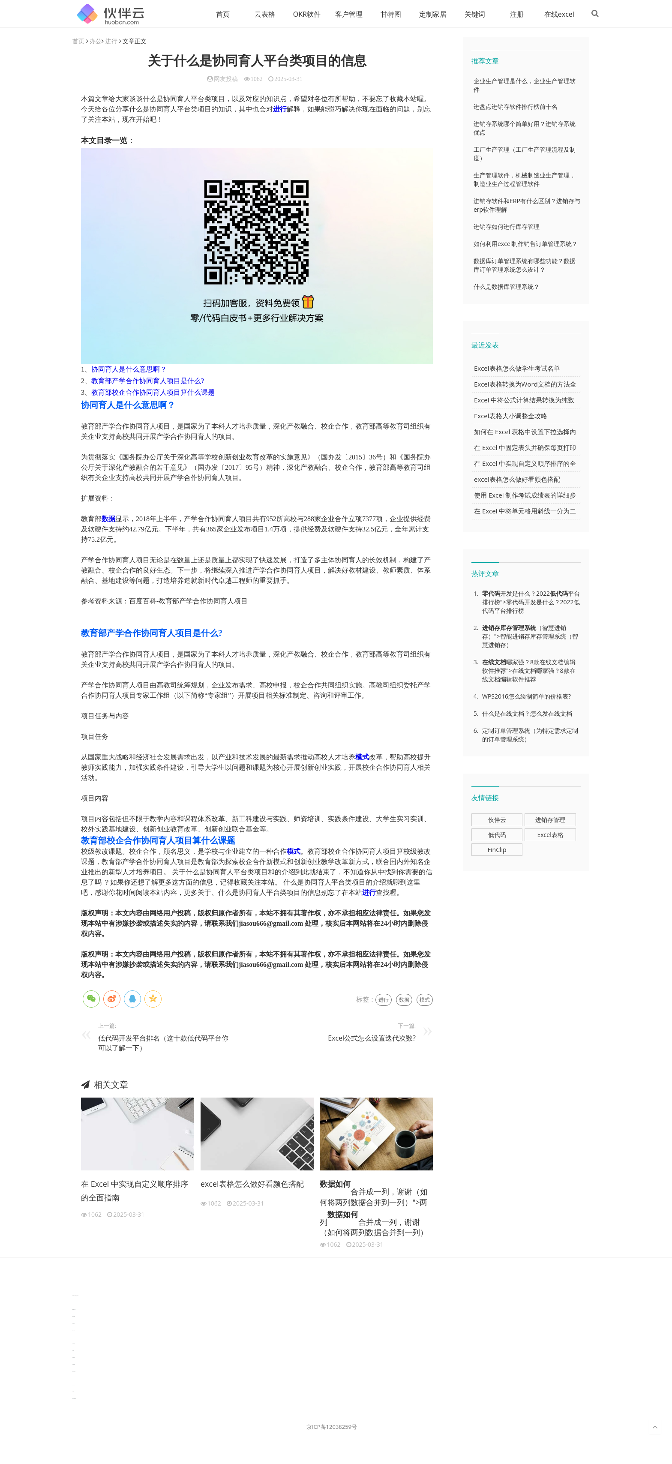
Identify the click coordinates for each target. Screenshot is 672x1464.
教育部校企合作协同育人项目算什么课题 (153, 392)
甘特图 (387, 14)
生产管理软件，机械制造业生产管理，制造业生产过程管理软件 (525, 179)
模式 (362, 757)
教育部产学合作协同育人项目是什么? (147, 381)
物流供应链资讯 (73, 1371)
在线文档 (494, 662)
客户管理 (345, 14)
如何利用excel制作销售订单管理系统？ (526, 244)
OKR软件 (303, 14)
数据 (108, 519)
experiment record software (75, 1378)
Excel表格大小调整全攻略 (510, 416)
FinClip (497, 850)
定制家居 (429, 14)
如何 (343, 1184)
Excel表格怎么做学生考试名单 (517, 368)
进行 (111, 41)
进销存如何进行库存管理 (507, 227)
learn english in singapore (75, 1337)
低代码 (559, 594)
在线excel (555, 14)
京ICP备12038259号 (331, 1427)
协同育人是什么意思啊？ (129, 369)
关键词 (471, 14)
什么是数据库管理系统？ (507, 287)
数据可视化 (73, 1330)
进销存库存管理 (503, 628)
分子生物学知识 (73, 1289)
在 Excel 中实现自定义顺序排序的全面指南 (134, 1191)
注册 (513, 14)
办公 (96, 41)
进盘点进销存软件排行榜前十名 (516, 107)
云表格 (261, 14)
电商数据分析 (73, 1323)
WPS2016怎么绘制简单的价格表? (526, 697)
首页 (219, 14)
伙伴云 (497, 820)
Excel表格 (550, 835)
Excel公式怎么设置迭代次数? (372, 1038)
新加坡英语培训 (73, 1385)
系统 (530, 628)
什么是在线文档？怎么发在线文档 (527, 714)
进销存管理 (550, 820)
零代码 (491, 594)
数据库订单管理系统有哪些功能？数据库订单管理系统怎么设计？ (525, 265)
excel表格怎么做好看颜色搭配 (252, 1184)
